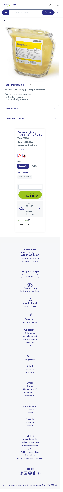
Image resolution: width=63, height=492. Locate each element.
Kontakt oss (30, 342)
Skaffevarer (30, 372)
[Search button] (48, 12)
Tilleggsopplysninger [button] (31, 118)
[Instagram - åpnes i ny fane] (30, 473)
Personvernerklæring (30, 445)
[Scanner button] (58, 12)
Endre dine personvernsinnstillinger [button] (30, 458)
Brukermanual (30, 333)
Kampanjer (30, 422)
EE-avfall (30, 425)
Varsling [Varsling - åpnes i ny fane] (30, 346)
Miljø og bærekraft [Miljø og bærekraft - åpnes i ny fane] (30, 389)
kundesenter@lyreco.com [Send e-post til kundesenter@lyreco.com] (30, 258)
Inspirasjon (30, 409)
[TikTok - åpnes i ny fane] (34, 473)
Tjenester (30, 412)
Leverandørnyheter (30, 415)
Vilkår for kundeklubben (30, 452)
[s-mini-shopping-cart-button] (58, 5)
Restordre (30, 369)
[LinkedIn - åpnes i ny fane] (26, 473)
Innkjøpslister (30, 359)
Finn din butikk (30, 395)
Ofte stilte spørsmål (30, 336)
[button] (30, 209)
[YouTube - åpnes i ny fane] (39, 473)
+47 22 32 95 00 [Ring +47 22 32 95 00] (30, 255)
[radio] (23, 166)
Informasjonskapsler (30, 439)
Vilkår (30, 448)
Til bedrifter (30, 419)
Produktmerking (30, 392)
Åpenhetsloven (30, 455)
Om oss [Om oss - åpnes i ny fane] (30, 386)
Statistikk (30, 366)
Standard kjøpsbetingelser (30, 442)
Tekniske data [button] (31, 108)
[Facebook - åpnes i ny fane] (21, 473)
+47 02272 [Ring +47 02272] (27, 252)
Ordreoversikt (30, 362)
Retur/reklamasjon (30, 339)
